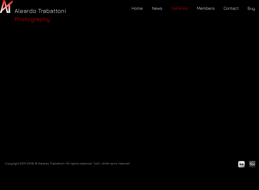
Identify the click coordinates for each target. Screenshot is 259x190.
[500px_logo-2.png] (252, 164)
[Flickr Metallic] (241, 164)
